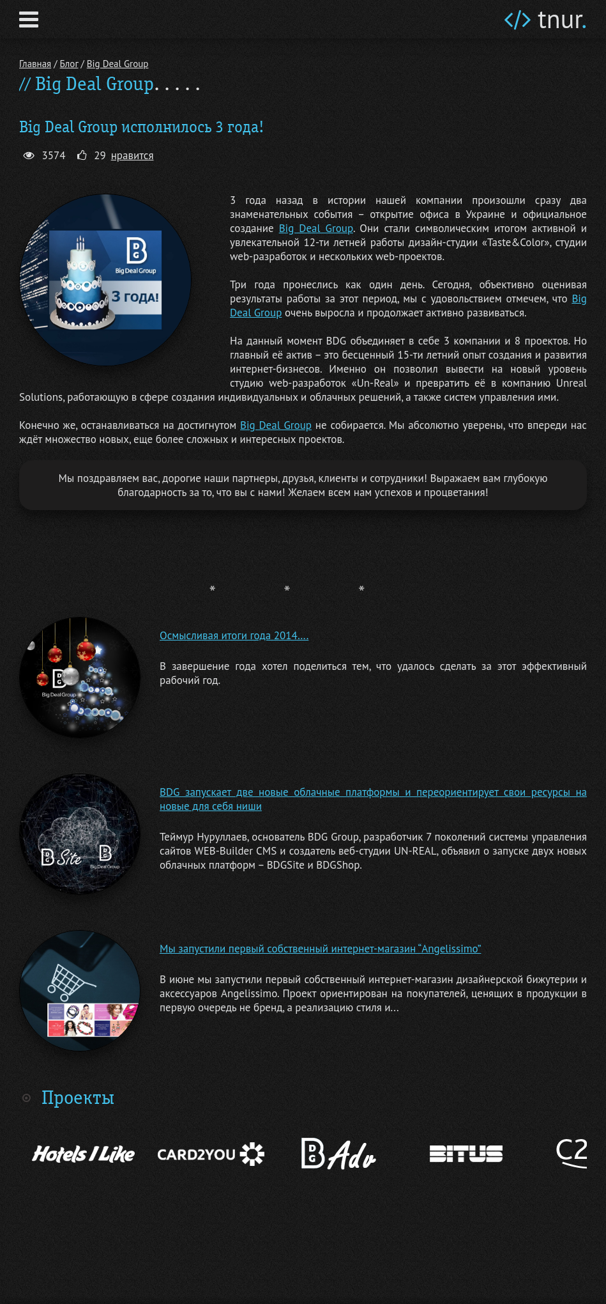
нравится (132, 155)
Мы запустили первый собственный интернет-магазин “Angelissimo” (320, 949)
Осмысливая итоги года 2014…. (234, 635)
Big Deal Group (118, 64)
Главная (35, 64)
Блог (69, 64)
